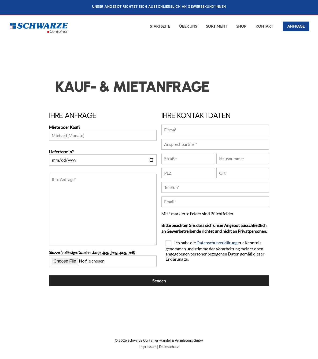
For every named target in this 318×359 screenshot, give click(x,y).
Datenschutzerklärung (216, 242)
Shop (241, 26)
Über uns (188, 26)
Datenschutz (169, 347)
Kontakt (264, 26)
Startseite (160, 26)
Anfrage (296, 26)
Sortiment (216, 26)
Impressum (147, 347)
